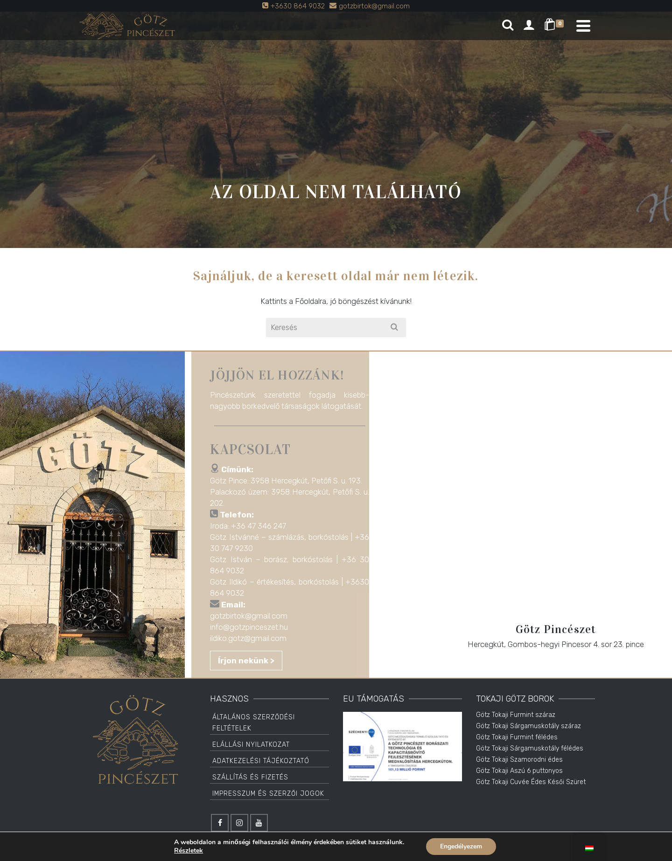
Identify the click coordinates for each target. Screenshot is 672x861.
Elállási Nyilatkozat (251, 745)
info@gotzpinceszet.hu (252, 627)
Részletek (188, 851)
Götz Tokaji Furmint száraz (515, 715)
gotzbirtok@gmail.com (252, 615)
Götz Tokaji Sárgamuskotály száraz (528, 726)
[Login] (528, 26)
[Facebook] (220, 823)
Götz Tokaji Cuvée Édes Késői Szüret (531, 782)
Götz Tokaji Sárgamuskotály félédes (529, 748)
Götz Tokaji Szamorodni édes (519, 760)
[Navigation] (583, 26)
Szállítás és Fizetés (250, 777)
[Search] (507, 26)
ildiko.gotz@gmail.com (251, 638)
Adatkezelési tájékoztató (260, 761)
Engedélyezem (461, 846)
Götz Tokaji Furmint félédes (517, 737)
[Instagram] (239, 823)
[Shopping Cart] (555, 26)
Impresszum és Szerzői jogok (268, 794)
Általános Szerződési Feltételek (253, 722)
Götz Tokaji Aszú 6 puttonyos (519, 771)
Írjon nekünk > (249, 660)
